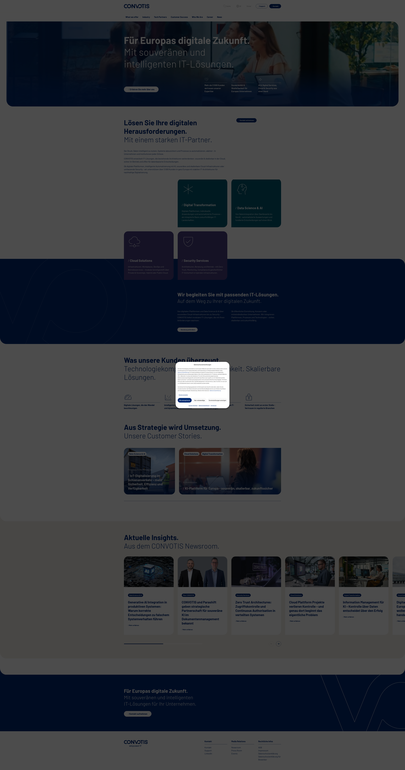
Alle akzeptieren (184, 400)
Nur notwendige (199, 400)
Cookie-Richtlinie (193, 405)
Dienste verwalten (183, 394)
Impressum (213, 405)
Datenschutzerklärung (183, 372)
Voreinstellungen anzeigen (217, 400)
